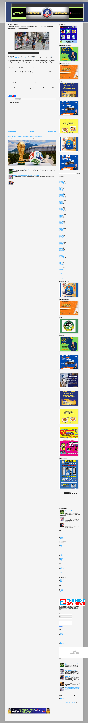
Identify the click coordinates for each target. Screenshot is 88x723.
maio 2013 (61, 264)
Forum (61, 595)
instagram (62, 538)
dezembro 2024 (61, 196)
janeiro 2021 (61, 251)
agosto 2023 (61, 215)
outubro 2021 (61, 241)
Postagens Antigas (70, 702)
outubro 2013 (61, 258)
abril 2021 (61, 248)
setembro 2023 (61, 214)
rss (60, 638)
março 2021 (61, 249)
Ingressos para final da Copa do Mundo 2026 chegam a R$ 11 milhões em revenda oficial (25, 136)
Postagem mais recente (12, 131)
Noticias (61, 546)
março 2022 (61, 235)
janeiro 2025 (61, 195)
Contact (61, 533)
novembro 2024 (61, 197)
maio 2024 (61, 204)
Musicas (61, 550)
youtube (61, 560)
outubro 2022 (61, 227)
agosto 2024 (61, 201)
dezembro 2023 (61, 210)
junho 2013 (61, 263)
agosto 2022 (61, 229)
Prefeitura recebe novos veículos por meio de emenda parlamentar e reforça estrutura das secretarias (72, 688)
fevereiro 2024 (61, 208)
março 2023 (61, 221)
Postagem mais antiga (52, 131)
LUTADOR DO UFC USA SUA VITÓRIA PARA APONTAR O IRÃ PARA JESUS (72, 523)
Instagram (62, 698)
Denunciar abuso (62, 278)
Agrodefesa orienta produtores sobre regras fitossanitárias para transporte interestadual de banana (29, 169)
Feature (61, 588)
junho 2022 (61, 231)
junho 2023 (61, 217)
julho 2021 (61, 244)
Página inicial (32, 131)
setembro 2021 (61, 242)
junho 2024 (61, 203)
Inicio (61, 545)
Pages (61, 591)
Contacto (61, 555)
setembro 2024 (61, 200)
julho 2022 (61, 230)
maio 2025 (61, 190)
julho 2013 (61, 262)
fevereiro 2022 (61, 236)
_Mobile (61, 590)
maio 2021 (61, 247)
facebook (61, 537)
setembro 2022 (61, 228)
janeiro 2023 (61, 223)
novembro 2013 (61, 257)
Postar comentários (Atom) (15, 133)
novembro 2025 (61, 183)
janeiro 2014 (61, 255)
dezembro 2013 (61, 256)
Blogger (49, 717)
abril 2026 (61, 177)
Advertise (61, 634)
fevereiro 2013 (61, 268)
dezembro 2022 (61, 224)
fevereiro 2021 (61, 250)
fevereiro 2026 (61, 180)
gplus (61, 580)
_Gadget (61, 589)
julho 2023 (61, 216)
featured (61, 273)
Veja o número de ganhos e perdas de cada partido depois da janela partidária (26, 175)
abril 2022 (61, 234)
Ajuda (61, 554)
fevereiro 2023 (61, 222)
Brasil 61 (11, 93)
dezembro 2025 (61, 182)
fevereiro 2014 (61, 254)
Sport (61, 547)
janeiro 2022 (61, 237)
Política (61, 274)
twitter (61, 559)
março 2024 (61, 207)
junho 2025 (61, 189)
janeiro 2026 (61, 181)
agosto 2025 (61, 187)
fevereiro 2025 (61, 194)
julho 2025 (61, 188)
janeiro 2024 (61, 209)
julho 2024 (61, 202)
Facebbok (61, 697)
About (61, 632)
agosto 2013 (61, 261)
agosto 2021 (61, 243)
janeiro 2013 (61, 269)
